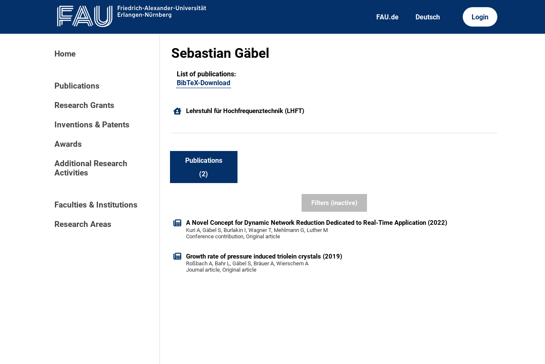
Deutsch (427, 17)
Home (65, 54)
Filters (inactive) (334, 203)
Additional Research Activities (90, 168)
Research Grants (84, 105)
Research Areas (82, 224)
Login (480, 17)
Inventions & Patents (92, 124)
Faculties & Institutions (96, 205)
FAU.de (387, 17)
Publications (77, 86)
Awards (68, 144)
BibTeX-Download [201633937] (203, 83)
